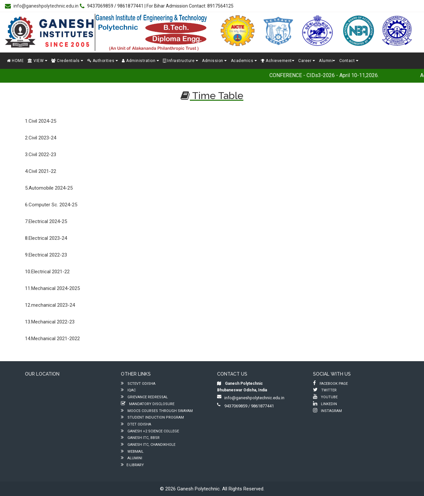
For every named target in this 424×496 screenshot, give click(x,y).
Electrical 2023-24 (48, 238)
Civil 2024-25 (42, 121)
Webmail (132, 451)
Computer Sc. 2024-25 (53, 205)
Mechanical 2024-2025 (55, 288)
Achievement (277, 60)
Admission (214, 60)
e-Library (132, 465)
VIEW (37, 60)
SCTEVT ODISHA (138, 384)
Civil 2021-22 (42, 171)
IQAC (128, 390)
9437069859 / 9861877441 (245, 406)
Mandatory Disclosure (147, 404)
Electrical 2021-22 (50, 272)
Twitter (325, 390)
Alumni (327, 60)
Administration (140, 60)
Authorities (102, 60)
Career (306, 60)
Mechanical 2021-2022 (55, 338)
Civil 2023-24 (42, 138)
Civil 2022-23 (42, 154)
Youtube (325, 397)
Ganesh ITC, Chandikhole (148, 445)
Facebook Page (330, 384)
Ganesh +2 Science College (150, 431)
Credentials (67, 60)
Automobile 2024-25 (51, 188)
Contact (349, 60)
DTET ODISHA (136, 424)
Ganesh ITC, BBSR (140, 438)
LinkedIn (325, 404)
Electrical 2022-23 (48, 255)
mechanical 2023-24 (53, 305)
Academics (244, 60)
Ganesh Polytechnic (198, 489)
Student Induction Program (152, 417)
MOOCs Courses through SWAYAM (157, 411)
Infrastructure (180, 60)
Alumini (131, 458)
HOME (15, 60)
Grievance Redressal (144, 397)
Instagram (327, 411)
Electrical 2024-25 (48, 221)
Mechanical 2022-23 (53, 322)
